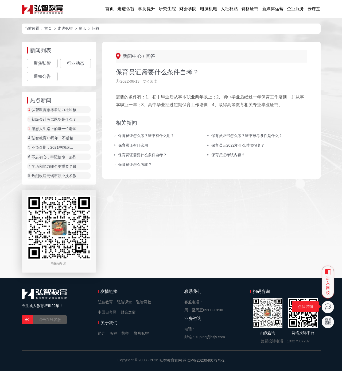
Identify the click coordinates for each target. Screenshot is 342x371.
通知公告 (42, 76)
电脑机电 (208, 8)
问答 (95, 28)
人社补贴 (229, 8)
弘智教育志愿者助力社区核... (56, 110)
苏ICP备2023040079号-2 (203, 360)
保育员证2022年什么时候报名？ (238, 145)
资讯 (82, 28)
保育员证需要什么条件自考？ (142, 155)
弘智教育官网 (171, 360)
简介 (101, 333)
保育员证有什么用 (133, 145)
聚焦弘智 (42, 63)
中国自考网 (107, 312)
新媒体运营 (272, 8)
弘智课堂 (124, 302)
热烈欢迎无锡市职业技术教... (56, 176)
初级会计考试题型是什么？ (54, 119)
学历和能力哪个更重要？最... (56, 166)
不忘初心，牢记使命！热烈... (56, 157)
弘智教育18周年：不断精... (54, 138)
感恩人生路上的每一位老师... (56, 129)
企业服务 (295, 8)
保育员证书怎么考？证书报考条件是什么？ (246, 135)
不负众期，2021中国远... (52, 148)
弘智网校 (143, 302)
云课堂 (314, 8)
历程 (113, 333)
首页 (109, 8)
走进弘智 (125, 8)
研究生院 (167, 8)
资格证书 (249, 8)
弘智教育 (105, 302)
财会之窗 (128, 312)
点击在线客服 (49, 320)
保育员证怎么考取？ (135, 164)
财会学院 (187, 8)
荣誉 (125, 333)
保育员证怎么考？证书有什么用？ (146, 135)
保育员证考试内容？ (228, 155)
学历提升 (146, 8)
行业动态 (75, 63)
